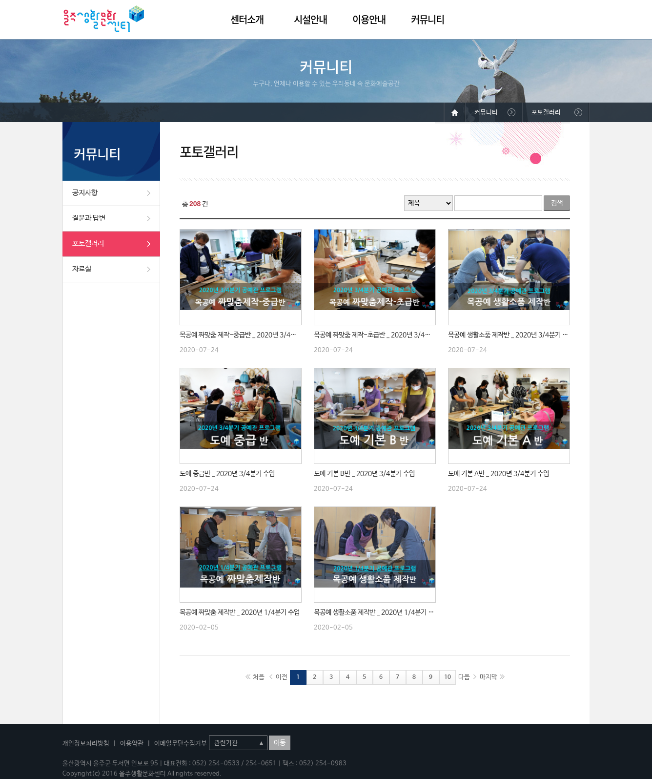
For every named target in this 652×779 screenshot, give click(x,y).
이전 (281, 677)
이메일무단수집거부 (180, 743)
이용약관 (131, 743)
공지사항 (85, 193)
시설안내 (310, 19)
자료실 (81, 269)
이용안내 (369, 19)
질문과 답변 (88, 218)
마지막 (488, 677)
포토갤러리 (88, 243)
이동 (279, 743)
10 (447, 677)
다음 (464, 677)
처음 (259, 677)
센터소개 (247, 19)
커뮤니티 (427, 19)
